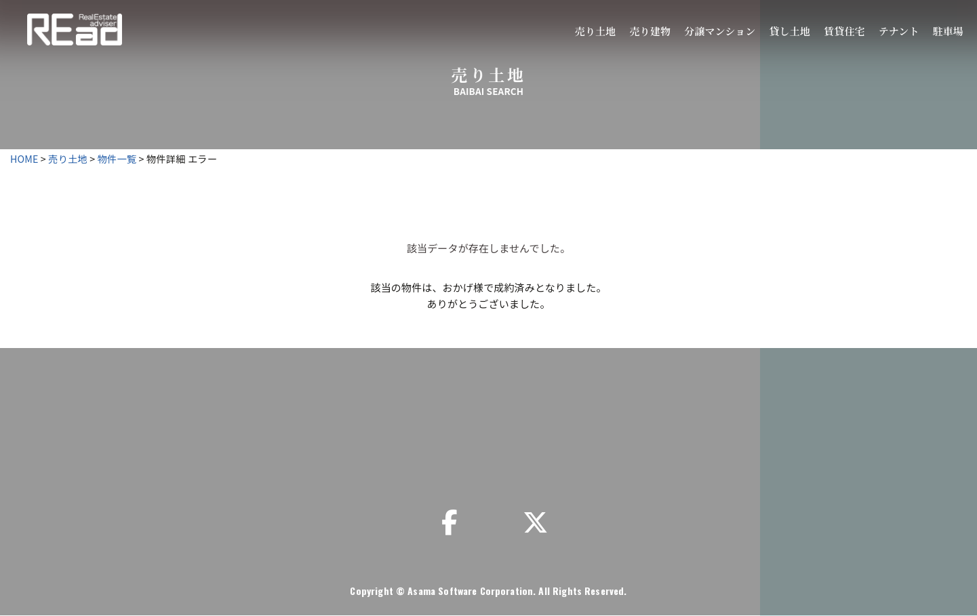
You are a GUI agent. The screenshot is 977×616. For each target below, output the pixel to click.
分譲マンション (719, 31)
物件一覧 (117, 158)
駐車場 (948, 31)
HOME (24, 158)
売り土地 (595, 31)
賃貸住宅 (844, 31)
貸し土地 (789, 31)
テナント (899, 31)
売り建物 (650, 31)
